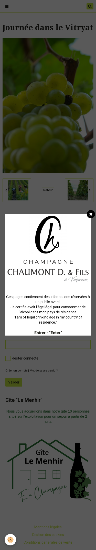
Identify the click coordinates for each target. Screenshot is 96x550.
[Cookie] (10, 539)
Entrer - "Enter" (48, 332)
